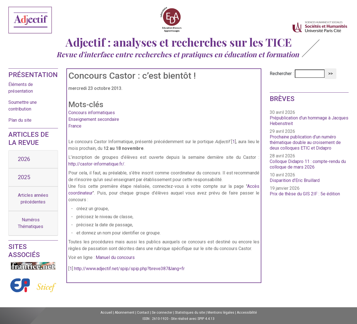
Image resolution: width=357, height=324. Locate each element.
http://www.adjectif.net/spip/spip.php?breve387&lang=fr (129, 268)
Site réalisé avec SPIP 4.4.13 (192, 319)
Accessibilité (247, 313)
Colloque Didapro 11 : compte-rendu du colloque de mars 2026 (308, 164)
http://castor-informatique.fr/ (96, 164)
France (74, 126)
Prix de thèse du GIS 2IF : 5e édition (305, 193)
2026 (24, 159)
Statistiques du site (190, 313)
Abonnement (124, 313)
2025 (24, 177)
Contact (143, 313)
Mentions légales (221, 313)
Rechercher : (282, 73)
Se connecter (162, 313)
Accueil (106, 313)
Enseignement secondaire (93, 119)
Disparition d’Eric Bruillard (295, 180)
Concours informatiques (91, 112)
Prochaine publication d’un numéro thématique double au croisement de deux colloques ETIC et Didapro (305, 142)
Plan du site (20, 120)
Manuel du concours (115, 257)
